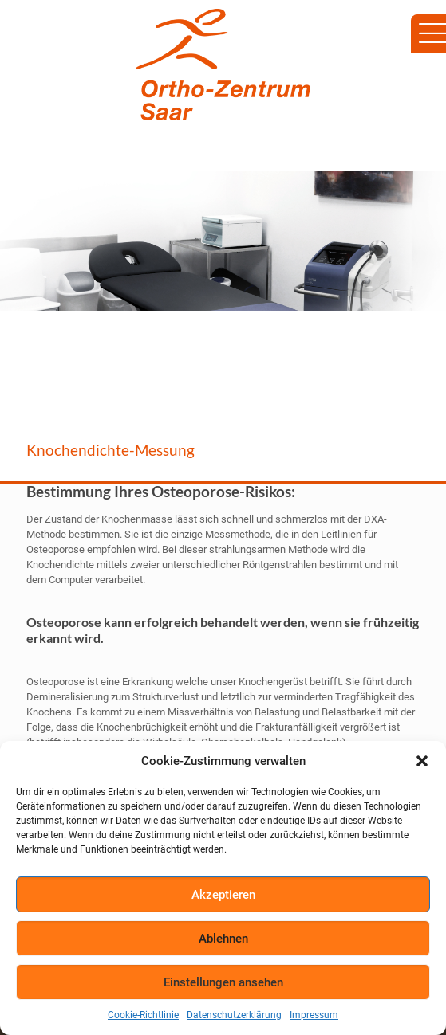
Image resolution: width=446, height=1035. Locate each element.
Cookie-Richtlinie (143, 1015)
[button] (422, 761)
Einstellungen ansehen (223, 982)
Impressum (314, 1015)
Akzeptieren (223, 895)
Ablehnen (223, 938)
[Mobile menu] (424, 31)
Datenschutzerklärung (234, 1015)
